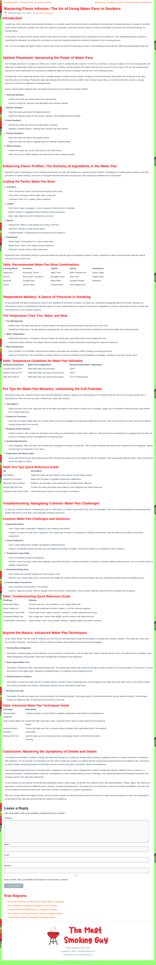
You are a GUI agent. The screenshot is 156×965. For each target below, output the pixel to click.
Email (7, 855)
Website (7, 866)
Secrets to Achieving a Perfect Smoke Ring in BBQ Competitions (35, 902)
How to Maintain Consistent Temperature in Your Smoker (32, 905)
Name (7, 844)
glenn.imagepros (46, 13)
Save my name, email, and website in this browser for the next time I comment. (36, 880)
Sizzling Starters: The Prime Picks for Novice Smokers (28, 2)
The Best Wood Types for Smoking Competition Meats (31, 917)
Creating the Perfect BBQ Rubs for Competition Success (32, 909)
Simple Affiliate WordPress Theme (87, 962)
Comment (8, 818)
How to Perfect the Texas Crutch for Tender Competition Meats (34, 913)
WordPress (69, 962)
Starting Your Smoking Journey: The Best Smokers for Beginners (123, 2)
